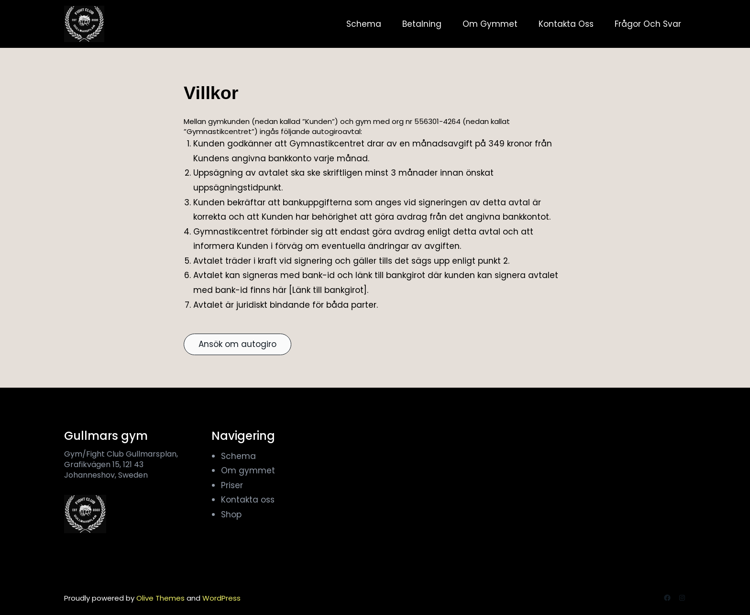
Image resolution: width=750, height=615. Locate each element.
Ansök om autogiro (237, 344)
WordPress (221, 598)
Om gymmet (248, 470)
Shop (231, 514)
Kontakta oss (248, 499)
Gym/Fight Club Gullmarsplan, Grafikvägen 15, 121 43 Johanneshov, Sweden (121, 464)
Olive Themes (161, 598)
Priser (232, 485)
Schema (238, 456)
